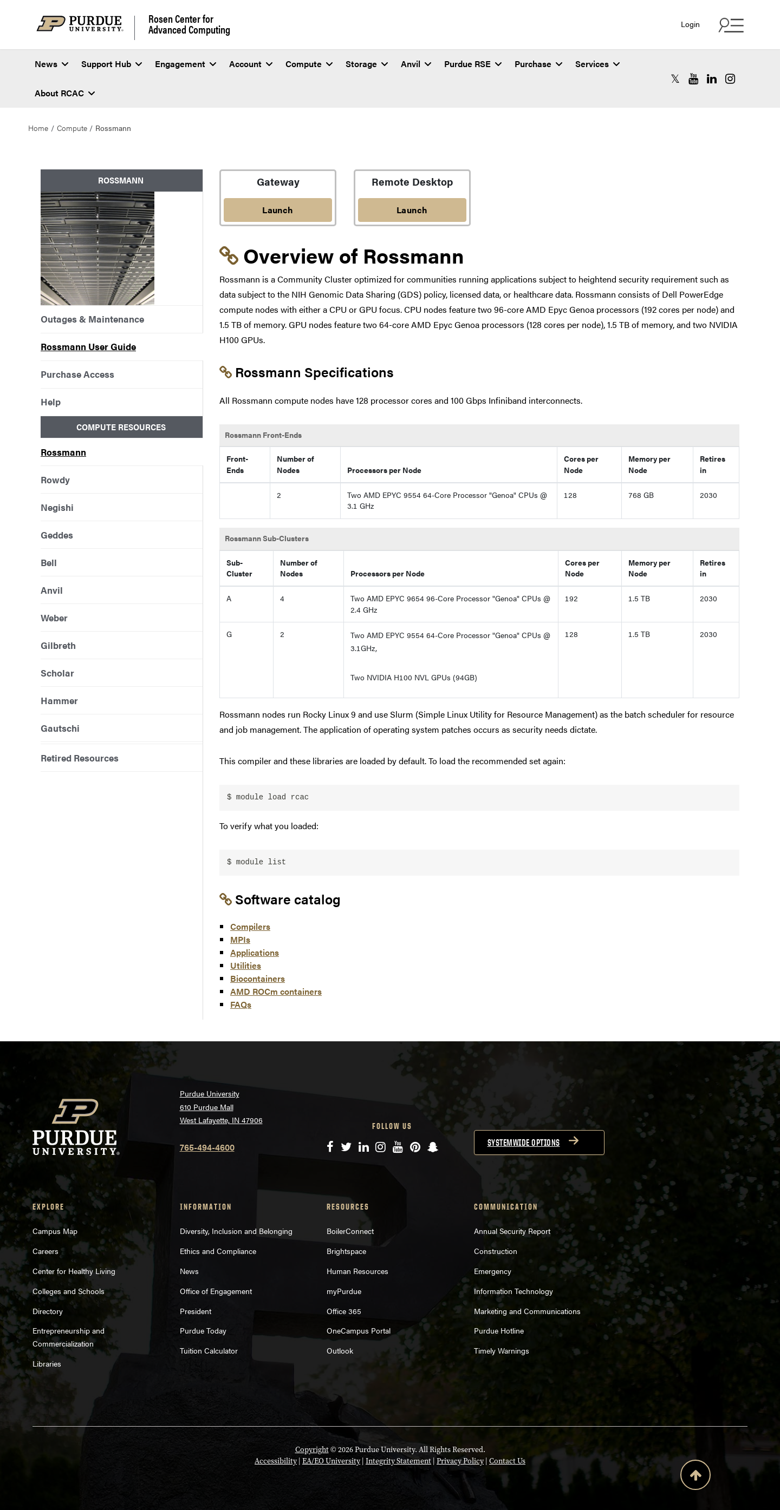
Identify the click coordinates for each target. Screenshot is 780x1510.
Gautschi (60, 727)
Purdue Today (203, 1330)
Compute (309, 63)
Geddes (57, 534)
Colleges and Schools (68, 1290)
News (51, 63)
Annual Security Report (512, 1230)
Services (597, 63)
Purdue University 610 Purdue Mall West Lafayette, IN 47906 (221, 1106)
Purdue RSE (473, 63)
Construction (495, 1250)
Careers (45, 1250)
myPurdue (344, 1290)
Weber (54, 617)
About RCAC (65, 93)
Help (51, 401)
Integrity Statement (398, 1461)
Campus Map (54, 1230)
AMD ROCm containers (276, 991)
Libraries (46, 1363)
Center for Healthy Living (73, 1270)
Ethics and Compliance (218, 1250)
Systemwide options (523, 1142)
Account (250, 63)
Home (38, 127)
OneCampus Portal (359, 1330)
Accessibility (276, 1461)
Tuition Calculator (209, 1350)
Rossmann (63, 451)
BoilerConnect (350, 1230)
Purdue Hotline (499, 1330)
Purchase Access (77, 373)
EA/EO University (331, 1461)
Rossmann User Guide (88, 346)
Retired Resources (80, 757)
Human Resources (357, 1270)
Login (690, 24)
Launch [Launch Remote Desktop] (412, 209)
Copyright (312, 1450)
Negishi (57, 507)
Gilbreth (58, 645)
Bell (49, 562)
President (195, 1310)
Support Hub (111, 63)
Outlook (340, 1350)
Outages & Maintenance (92, 318)
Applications (254, 952)
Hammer (59, 700)
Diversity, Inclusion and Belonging (236, 1230)
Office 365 (344, 1310)
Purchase (538, 63)
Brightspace (346, 1250)
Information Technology (513, 1290)
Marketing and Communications (527, 1310)
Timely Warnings (501, 1350)
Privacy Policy (460, 1461)
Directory (47, 1310)
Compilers (250, 926)
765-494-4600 (207, 1147)
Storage (367, 63)
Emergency (492, 1270)
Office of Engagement (216, 1290)
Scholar (57, 672)
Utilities (245, 965)
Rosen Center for (189, 24)
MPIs (240, 939)
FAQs (240, 1004)
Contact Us (507, 1461)
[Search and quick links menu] (730, 25)
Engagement (185, 63)
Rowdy (55, 479)
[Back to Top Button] (695, 1477)
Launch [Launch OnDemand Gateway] (278, 209)
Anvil (416, 63)
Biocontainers (257, 978)
